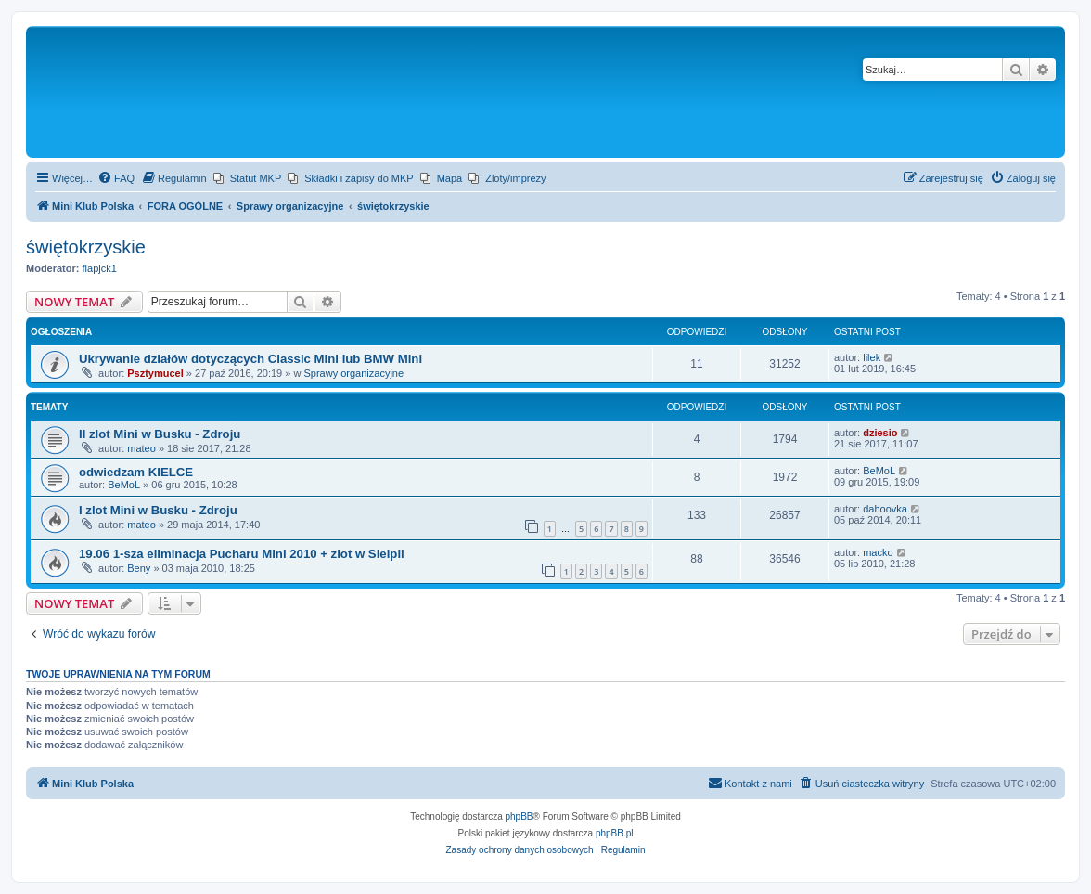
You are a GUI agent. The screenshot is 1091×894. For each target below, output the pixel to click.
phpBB (519, 816)
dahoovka (885, 508)
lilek (871, 357)
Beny (138, 568)
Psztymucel (155, 373)
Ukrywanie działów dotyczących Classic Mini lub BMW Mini (250, 359)
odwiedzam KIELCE (136, 472)
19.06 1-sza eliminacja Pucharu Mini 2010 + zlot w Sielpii (241, 554)
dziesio (880, 432)
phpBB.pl (615, 833)
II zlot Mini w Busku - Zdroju (159, 434)
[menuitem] (116, 178)
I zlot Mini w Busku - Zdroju (158, 510)
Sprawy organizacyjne (353, 373)
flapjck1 (100, 268)
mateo (141, 448)
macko (877, 552)
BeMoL (124, 484)
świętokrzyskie (86, 247)
